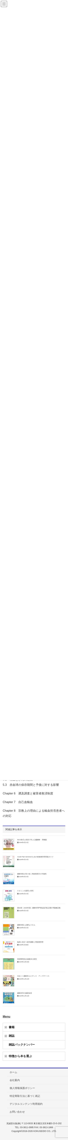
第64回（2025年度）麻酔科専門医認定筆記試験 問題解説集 (39, 908)
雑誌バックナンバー (22, 1044)
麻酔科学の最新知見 (24, 993)
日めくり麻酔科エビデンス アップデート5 (33, 976)
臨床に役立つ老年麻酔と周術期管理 (30, 942)
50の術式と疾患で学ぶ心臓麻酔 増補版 (32, 840)
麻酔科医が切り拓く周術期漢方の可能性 (32, 874)
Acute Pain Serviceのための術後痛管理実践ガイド (35, 857)
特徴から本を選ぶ (20, 1056)
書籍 (12, 1027)
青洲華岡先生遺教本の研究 (27, 959)
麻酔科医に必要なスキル (26, 925)
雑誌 (12, 1035)
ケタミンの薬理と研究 (25, 891)
